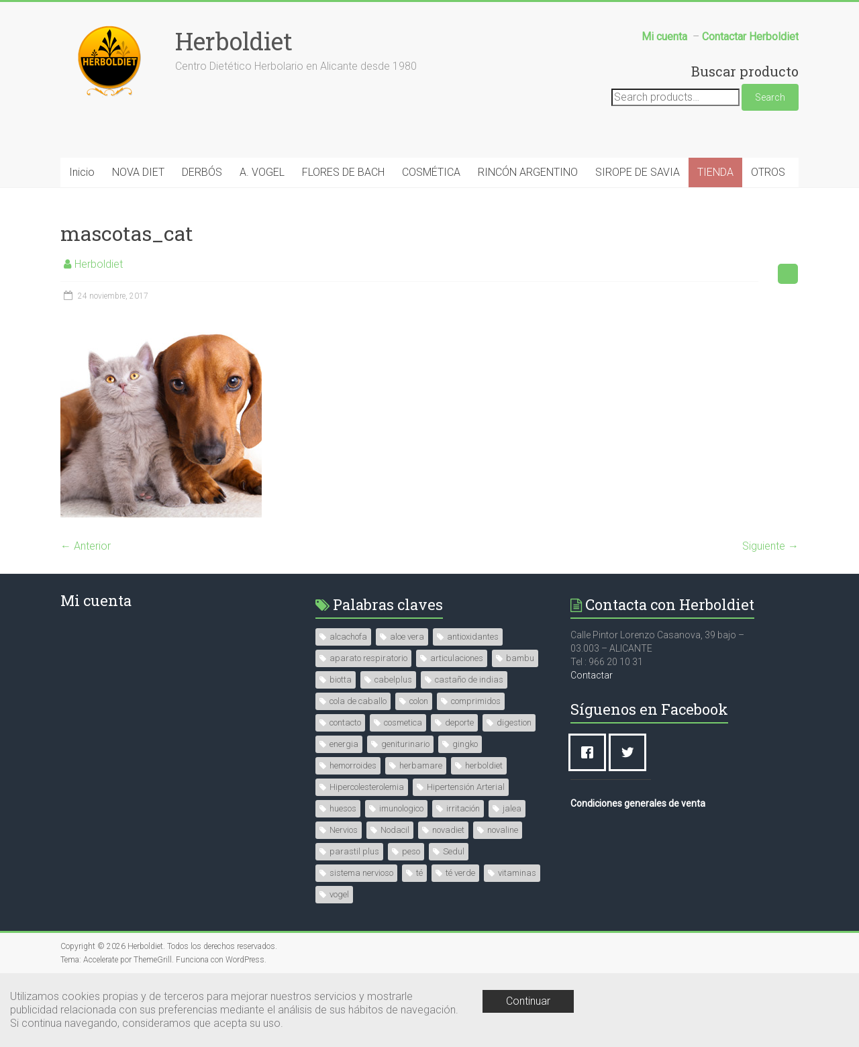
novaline (502, 830)
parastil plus (354, 851)
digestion (514, 722)
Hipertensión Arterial (466, 787)
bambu (520, 658)
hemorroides (353, 765)
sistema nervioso (361, 873)
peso (411, 851)
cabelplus (393, 680)
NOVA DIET (138, 172)
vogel (339, 894)
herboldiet (484, 765)
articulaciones (456, 658)
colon (418, 701)
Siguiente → (770, 546)
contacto (345, 722)
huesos (343, 808)
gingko (465, 744)
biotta (341, 680)
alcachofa (348, 637)
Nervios (344, 830)
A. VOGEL (262, 172)
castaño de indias (469, 680)
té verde (460, 873)
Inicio (82, 172)
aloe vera (407, 637)
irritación (463, 808)
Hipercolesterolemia (367, 787)
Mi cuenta (96, 600)
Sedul (453, 851)
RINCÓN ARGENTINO (528, 172)
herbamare (420, 765)
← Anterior (85, 546)
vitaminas (517, 873)
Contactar (591, 675)
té (419, 873)
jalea (512, 808)
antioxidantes (473, 637)
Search (770, 97)
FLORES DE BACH (343, 172)
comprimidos (476, 701)
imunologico (401, 808)
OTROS (768, 172)
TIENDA (715, 172)
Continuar (528, 1001)
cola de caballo (358, 701)
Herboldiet (234, 41)
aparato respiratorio (368, 658)
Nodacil (395, 830)
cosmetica (403, 722)
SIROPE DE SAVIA (637, 172)
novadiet (448, 830)
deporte (459, 722)
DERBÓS (202, 172)
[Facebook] (590, 752)
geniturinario (405, 744)
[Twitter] (631, 752)
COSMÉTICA (431, 172)
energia (344, 744)
